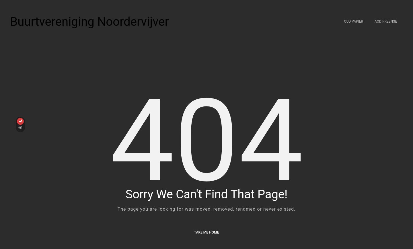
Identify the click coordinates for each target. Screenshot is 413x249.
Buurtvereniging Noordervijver (89, 22)
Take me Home (206, 232)
